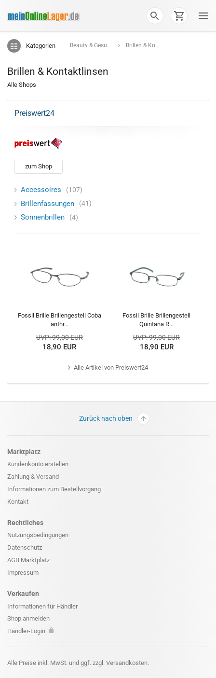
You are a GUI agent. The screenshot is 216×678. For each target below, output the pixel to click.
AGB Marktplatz (28, 560)
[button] (155, 15)
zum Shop (38, 166)
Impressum (23, 572)
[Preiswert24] (38, 142)
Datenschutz (24, 547)
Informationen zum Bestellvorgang (54, 489)
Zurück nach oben (114, 419)
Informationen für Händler (42, 606)
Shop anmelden (28, 618)
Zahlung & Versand (33, 476)
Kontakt (17, 501)
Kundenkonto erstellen (37, 464)
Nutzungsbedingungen (37, 535)
